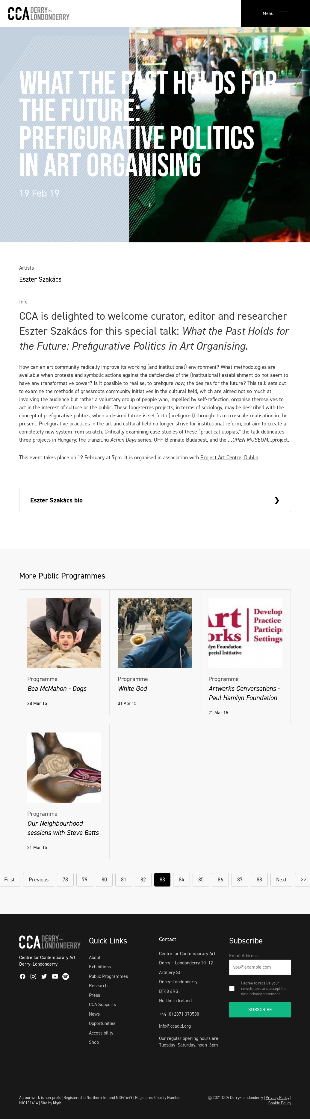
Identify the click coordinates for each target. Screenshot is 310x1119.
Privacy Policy (277, 1097)
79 (84, 879)
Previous (39, 879)
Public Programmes (108, 976)
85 (201, 879)
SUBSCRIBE (260, 1009)
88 (259, 879)
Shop (94, 1042)
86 (220, 879)
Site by (51, 1103)
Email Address (243, 955)
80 (104, 879)
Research (98, 985)
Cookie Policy (279, 1103)
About (94, 957)
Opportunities (102, 1023)
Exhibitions (100, 967)
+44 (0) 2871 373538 (179, 1014)
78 (65, 879)
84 (181, 879)
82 (143, 879)
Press (94, 995)
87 (240, 879)
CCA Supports (102, 1004)
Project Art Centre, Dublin (229, 457)
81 (123, 879)
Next (281, 879)
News (94, 1014)
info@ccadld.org (175, 1026)
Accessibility (101, 1033)
